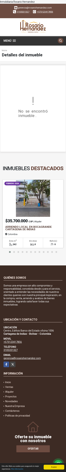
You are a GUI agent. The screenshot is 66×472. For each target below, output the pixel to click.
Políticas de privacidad (17, 415)
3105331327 (23, 11)
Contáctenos (12, 410)
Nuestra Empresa (15, 406)
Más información (17, 469)
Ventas (9, 387)
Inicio (4, 50)
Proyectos (11, 396)
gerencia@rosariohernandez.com (22, 358)
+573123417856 (45, 11)
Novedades (11, 401)
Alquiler (9, 391)
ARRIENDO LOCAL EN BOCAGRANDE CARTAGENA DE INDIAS (28, 228)
